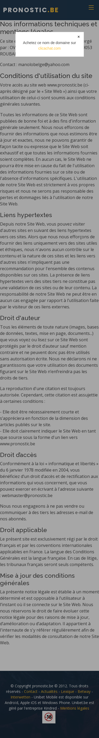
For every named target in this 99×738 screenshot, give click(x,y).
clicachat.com (49, 48)
